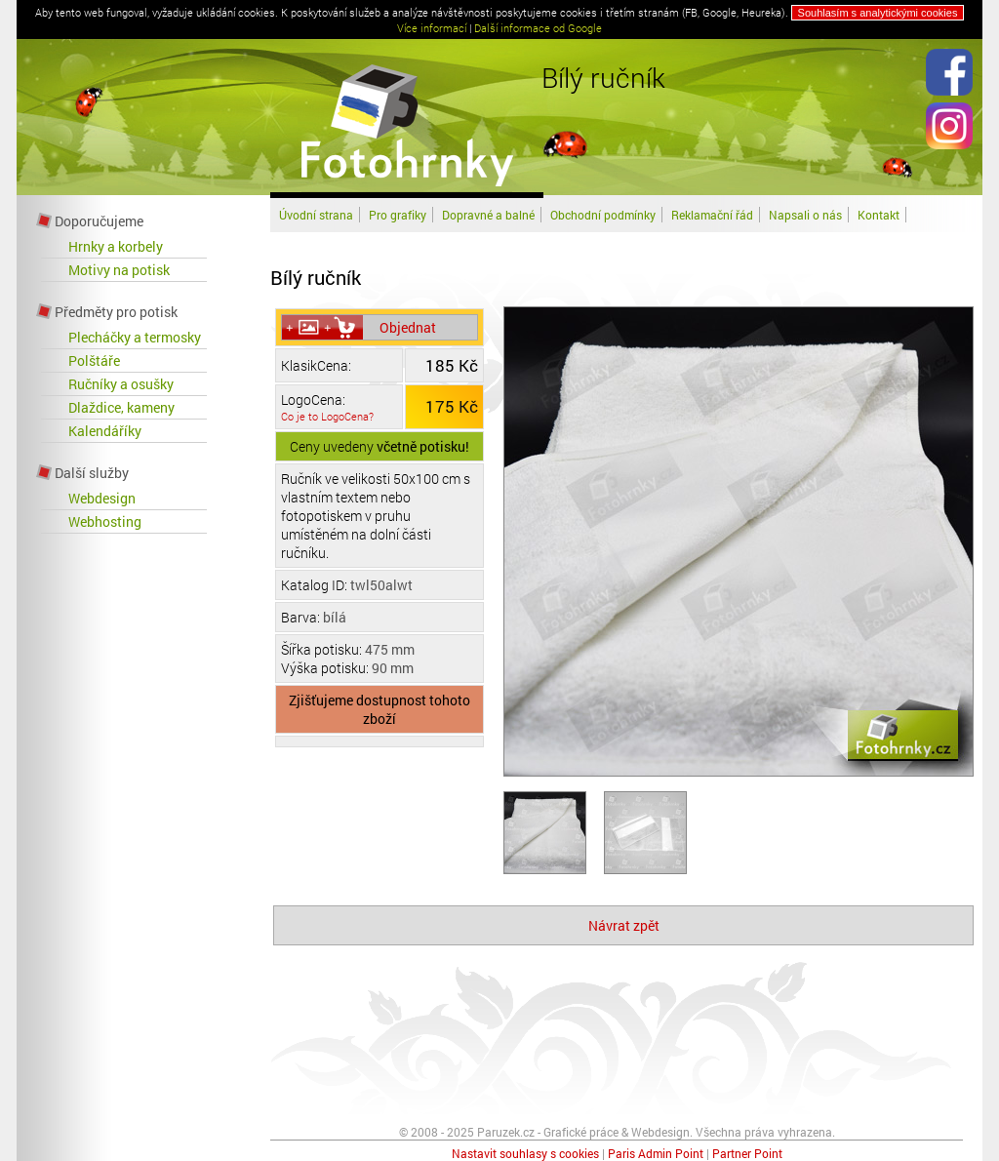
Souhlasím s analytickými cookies (878, 13)
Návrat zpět (623, 925)
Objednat (408, 327)
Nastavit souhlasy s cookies (525, 1153)
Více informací (431, 27)
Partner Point (747, 1153)
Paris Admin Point (655, 1153)
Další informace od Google (538, 27)
